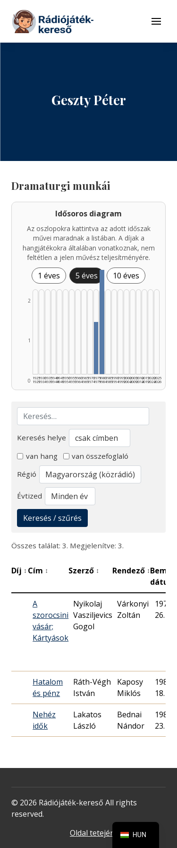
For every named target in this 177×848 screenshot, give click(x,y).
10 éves (126, 275)
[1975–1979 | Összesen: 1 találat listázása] (96, 348)
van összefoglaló (96, 456)
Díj (19, 570)
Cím (38, 570)
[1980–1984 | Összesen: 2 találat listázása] (102, 322)
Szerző (83, 570)
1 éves (49, 275)
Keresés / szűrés (52, 518)
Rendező (131, 570)
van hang (37, 456)
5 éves (87, 275)
